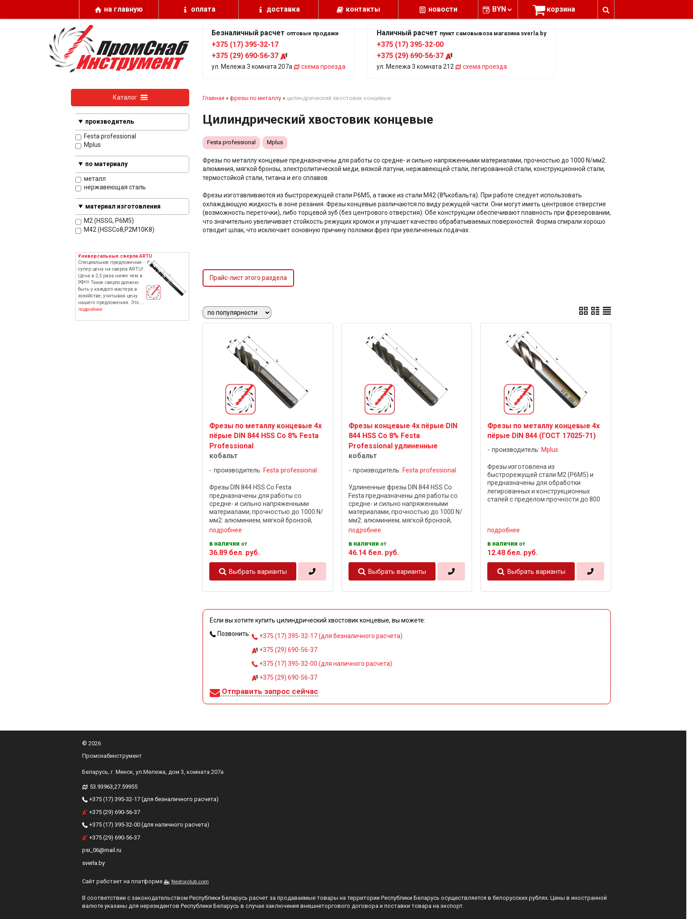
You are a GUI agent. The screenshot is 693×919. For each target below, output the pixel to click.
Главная (213, 98)
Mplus (88, 145)
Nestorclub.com (190, 881)
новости (442, 9)
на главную (123, 9)
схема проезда (319, 66)
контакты (363, 9)
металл (90, 179)
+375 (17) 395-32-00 (410, 44)
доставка (283, 9)
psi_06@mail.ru (101, 850)
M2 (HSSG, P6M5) (104, 221)
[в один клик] (312, 571)
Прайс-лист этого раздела (248, 277)
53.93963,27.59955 (113, 786)
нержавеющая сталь (110, 188)
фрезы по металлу (255, 98)
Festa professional (105, 137)
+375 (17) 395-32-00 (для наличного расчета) (322, 663)
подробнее (225, 530)
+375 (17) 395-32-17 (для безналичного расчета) (327, 635)
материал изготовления (123, 206)
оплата (203, 9)
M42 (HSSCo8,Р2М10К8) (114, 230)
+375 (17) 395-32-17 (245, 44)
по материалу (106, 163)
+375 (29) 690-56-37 (249, 55)
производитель (109, 121)
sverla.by (93, 863)
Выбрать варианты (258, 571)
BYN (502, 9)
